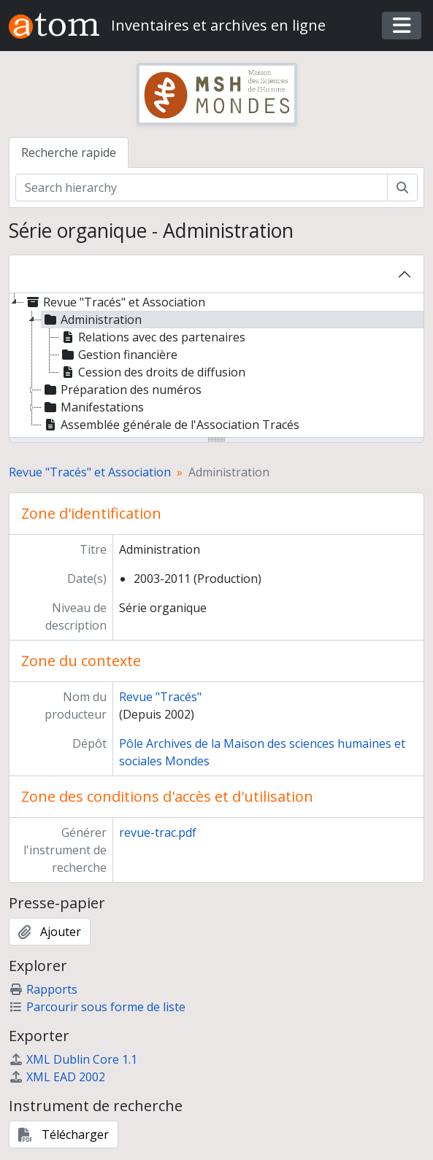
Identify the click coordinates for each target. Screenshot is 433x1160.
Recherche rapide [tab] (68, 152)
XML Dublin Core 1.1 (73, 1059)
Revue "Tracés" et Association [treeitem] (114, 302)
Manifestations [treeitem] (93, 407)
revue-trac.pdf (157, 832)
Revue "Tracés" (160, 697)
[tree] (216, 366)
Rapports (43, 989)
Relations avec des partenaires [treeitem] (152, 337)
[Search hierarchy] (201, 187)
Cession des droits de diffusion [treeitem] (152, 372)
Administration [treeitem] (92, 319)
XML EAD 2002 (57, 1077)
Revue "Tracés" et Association (90, 472)
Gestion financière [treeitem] (118, 354)
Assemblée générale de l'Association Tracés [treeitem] (170, 424)
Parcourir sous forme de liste (97, 1007)
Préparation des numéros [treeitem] (122, 389)
